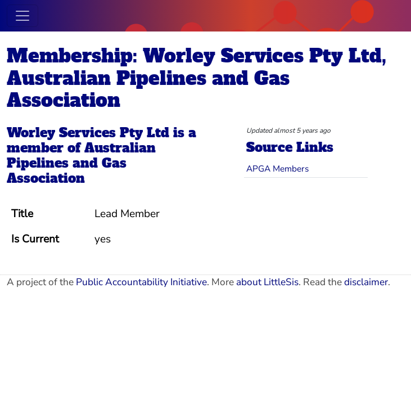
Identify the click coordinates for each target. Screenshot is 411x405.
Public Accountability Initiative (141, 282)
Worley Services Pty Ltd (88, 133)
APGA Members (277, 168)
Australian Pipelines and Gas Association (81, 163)
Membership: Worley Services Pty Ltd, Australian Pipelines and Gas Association (196, 78)
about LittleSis (267, 282)
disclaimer (366, 282)
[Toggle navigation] (22, 15)
